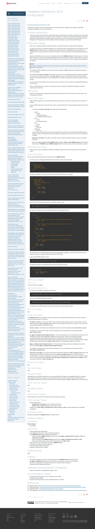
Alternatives (12, 383)
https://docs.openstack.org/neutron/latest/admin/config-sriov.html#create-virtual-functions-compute (63, 487)
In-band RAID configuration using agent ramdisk (19, 255)
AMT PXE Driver (11, 293)
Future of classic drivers (13, 174)
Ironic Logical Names (13, 319)
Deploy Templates (12, 139)
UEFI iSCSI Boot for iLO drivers (15, 185)
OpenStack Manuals (38, 515)
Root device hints (12, 326)
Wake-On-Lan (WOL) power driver (15, 291)
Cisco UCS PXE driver (13, 277)
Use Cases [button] (48, 3)
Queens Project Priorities (13, 49)
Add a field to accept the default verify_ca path (18, 58)
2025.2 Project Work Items (14, 26)
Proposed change (15, 162)
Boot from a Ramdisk (13, 155)
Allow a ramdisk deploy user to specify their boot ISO (20, 114)
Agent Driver (11, 336)
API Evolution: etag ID (13, 64)
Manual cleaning (12, 258)
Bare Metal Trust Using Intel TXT (15, 268)
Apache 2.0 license (83, 520)
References (13, 172)
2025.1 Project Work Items (14, 28)
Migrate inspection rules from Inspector (17, 68)
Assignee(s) (12, 411)
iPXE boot (10, 348)
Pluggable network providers (14, 239)
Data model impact (14, 385)
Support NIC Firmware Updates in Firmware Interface (20, 77)
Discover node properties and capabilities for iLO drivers (21, 307)
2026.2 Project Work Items (14, 23)
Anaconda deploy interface (14, 99)
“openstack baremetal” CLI (17, 393)
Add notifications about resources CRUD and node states (21, 213)
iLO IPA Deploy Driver (13, 347)
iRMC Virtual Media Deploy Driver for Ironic (18, 283)
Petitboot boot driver (12, 369)
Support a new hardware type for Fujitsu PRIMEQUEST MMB (21, 95)
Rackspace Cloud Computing (81, 521)
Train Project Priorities (13, 45)
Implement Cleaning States (14, 309)
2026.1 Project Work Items (14, 25)
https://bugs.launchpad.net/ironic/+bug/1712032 (39, 24)
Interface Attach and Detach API (15, 218)
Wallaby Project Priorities (13, 40)
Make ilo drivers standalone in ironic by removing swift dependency (23, 274)
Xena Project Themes (13, 39)
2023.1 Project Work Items (14, 34)
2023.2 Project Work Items (14, 32)
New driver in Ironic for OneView (15, 262)
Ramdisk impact (13, 399)
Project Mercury (11, 72)
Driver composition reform (14, 215)
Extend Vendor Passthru (13, 302)
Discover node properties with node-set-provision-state (20, 315)
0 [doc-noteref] (51, 29)
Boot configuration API (13, 61)
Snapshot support (12, 371)
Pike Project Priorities (13, 51)
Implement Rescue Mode (13, 186)
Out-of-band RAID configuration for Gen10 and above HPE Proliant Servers (25, 142)
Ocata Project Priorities (13, 52)
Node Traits (10, 188)
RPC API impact (13, 394)
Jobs (21, 518)
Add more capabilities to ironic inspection (17, 198)
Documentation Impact (16, 170)
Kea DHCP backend (12, 71)
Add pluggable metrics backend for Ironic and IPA (19, 233)
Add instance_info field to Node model (16, 333)
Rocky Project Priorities (13, 48)
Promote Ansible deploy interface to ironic (17, 183)
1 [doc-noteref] (61, 36)
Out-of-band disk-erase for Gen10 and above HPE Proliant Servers (23, 131)
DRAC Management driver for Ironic (16, 341)
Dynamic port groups (13, 203)
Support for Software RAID (14, 133)
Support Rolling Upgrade (13, 199)
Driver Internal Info (12, 298)
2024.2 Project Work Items (14, 29)
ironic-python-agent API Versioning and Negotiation (19, 192)
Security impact (13, 400)
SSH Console (11, 265)
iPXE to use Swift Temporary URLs (16, 227)
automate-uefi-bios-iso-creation (15, 296)
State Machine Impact (15, 386)
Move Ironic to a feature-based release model (18, 281)
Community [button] (59, 3)
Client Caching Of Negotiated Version (16, 289)
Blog (73, 3)
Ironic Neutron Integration (14, 220)
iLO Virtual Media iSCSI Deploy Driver (16, 351)
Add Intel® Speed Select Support (15, 134)
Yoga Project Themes (13, 37)
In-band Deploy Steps (13, 111)
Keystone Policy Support (13, 237)
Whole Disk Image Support (14, 330)
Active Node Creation (13, 246)
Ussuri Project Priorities (13, 43)
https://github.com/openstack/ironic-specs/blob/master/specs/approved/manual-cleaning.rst (59, 485)
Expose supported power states (15, 66)
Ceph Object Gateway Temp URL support (17, 264)
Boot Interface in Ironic (13, 272)
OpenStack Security (10, 517)
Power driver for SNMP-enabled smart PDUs (18, 353)
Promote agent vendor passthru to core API (18, 234)
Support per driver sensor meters (15, 96)
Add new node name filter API (15, 90)
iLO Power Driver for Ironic (14, 350)
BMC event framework (13, 89)
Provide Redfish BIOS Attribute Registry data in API (19, 102)
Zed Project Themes (12, 36)
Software (41, 3)
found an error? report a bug (76, 502)
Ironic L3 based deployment (14, 109)
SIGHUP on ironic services (14, 181)
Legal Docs (50, 515)
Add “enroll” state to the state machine (17, 280)
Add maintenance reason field (15, 321)
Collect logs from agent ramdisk (15, 225)
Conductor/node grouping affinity (15, 156)
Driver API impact (13, 396)
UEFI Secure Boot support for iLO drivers (17, 329)
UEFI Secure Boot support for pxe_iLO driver (18, 287)
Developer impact (14, 408)
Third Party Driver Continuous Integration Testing (19, 230)
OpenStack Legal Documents (52, 502)
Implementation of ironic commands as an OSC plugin (20, 228)
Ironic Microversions (12, 295)
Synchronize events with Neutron (15, 83)
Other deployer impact (15, 406)
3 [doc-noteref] (43, 100)
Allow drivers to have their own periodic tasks (18, 299)
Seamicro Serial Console (13, 327)
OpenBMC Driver (12, 368)
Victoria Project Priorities (13, 42)
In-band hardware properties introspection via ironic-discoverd (22, 310)
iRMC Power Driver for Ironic (14, 313)
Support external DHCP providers (15, 357)
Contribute (23, 521)
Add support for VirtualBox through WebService (19, 316)
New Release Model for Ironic (14, 117)
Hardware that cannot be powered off (16, 75)
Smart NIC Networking (13, 145)
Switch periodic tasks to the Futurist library (17, 253)
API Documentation (38, 518)
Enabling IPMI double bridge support (16, 344)
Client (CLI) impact (14, 389)
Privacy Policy (51, 520)
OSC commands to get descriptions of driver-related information (22, 211)
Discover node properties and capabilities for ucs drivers (21, 363)
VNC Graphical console (13, 373)
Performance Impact (14, 405)
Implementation (14, 164)
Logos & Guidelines (52, 517)
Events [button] (53, 3)
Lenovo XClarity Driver (13, 189)
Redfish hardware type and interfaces (16, 209)
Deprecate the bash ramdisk (14, 271)
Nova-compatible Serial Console (15, 242)
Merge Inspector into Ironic (14, 74)
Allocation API (11, 137)
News (8, 520)
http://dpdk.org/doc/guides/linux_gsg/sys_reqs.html (51, 488)
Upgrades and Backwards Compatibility (20, 169)
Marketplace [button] (67, 3)
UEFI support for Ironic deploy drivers (16, 361)
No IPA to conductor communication (16, 78)
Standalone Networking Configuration (16, 93)
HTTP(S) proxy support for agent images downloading (20, 252)
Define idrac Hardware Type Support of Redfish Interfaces (21, 130)
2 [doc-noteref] (66, 36)
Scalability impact (14, 403)
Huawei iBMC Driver (12, 140)
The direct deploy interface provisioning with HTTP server (21, 147)
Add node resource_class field (15, 240)
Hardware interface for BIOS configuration (17, 159)
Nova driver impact (14, 397)
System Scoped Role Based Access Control (18, 106)
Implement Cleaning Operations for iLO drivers (18, 304)
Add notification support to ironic (15, 221)
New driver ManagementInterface (15, 354)
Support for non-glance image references (17, 324)
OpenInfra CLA (51, 521)
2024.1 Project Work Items (14, 31)
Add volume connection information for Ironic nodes (20, 206)
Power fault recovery (12, 179)
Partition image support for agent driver (17, 249)
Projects (8, 515)
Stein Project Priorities (13, 46)
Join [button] (80, 3)
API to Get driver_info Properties (15, 345)
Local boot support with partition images (17, 318)
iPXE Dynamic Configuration (14, 366)
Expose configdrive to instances (15, 301)
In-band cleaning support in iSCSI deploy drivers (19, 260)
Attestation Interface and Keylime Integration (18, 60)
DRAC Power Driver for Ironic (14, 342)
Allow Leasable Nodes (13, 121)
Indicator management (13, 120)
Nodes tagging (11, 80)
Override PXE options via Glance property (17, 81)
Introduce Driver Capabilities (14, 87)
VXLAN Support (11, 84)
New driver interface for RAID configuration (18, 256)
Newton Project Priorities (13, 54)
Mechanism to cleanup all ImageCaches (17, 337)
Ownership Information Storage (15, 143)
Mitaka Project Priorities (13, 56)
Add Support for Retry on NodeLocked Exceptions (19, 334)
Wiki (35, 520)
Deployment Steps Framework (15, 158)
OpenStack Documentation (18, 13)
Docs (76, 3)
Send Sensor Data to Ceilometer (15, 356)
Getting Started (37, 517)
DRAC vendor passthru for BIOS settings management (20, 278)
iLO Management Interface (14, 306)
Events (22, 517)
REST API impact (13, 388)
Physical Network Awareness (14, 205)
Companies (23, 520)
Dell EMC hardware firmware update (16, 63)
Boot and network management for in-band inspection (20, 125)
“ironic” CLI (13, 391)
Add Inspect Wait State (13, 176)
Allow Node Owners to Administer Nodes (17, 127)
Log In (85, 3)
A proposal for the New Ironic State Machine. (18, 322)
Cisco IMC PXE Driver (13, 269)
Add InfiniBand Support (13, 224)
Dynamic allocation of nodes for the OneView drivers (20, 243)
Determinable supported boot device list (17, 286)
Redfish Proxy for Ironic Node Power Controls (18, 69)
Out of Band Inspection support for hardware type (21, 152)
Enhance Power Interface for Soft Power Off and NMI (20, 216)
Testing (12, 167)
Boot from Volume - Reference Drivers (16, 202)
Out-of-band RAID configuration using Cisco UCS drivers (20, 365)
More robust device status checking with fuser (18, 339)
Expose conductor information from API (17, 149)
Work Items (12, 413)
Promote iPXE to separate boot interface (17, 150)
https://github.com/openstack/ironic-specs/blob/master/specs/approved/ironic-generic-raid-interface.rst (63, 490)
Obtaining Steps (11, 92)
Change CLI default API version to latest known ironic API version (23, 195)
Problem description (15, 161)
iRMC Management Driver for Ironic (16, 312)
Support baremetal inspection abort (16, 178)
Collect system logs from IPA (14, 236)
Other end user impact (15, 402)
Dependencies (14, 166)
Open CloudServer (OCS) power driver (16, 284)
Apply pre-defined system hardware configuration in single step (22, 105)
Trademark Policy (51, 518)
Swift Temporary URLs (13, 359)
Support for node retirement (14, 123)
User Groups (23, 515)
